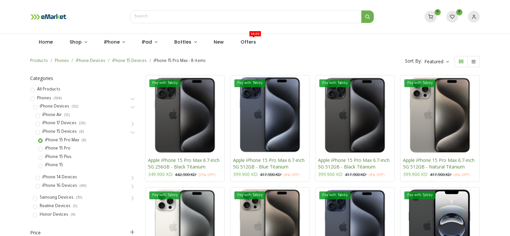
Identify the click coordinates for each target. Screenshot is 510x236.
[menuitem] (45, 42)
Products (39, 61)
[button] (436, 62)
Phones (62, 61)
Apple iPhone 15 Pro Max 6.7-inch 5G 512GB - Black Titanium (354, 163)
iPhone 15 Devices (129, 61)
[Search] (367, 16)
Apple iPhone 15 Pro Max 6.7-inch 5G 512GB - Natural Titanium (439, 163)
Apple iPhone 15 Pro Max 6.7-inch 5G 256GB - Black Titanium (184, 163)
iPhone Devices (90, 61)
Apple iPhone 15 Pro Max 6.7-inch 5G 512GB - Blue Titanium (269, 163)
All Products (48, 90)
